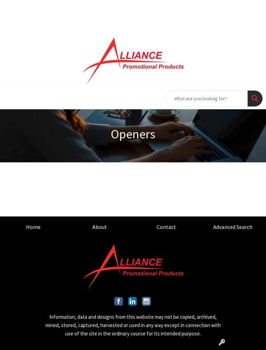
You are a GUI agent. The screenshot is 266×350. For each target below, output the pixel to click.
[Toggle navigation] (10, 98)
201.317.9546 (160, 7)
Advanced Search (232, 226)
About (99, 226)
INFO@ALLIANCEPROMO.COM (222, 7)
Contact (166, 226)
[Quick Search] (206, 98)
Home (33, 226)
